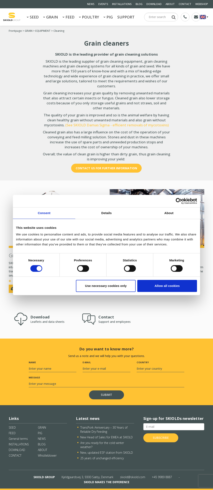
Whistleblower (47, 455)
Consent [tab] (44, 213)
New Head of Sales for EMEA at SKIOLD (106, 437)
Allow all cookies (167, 286)
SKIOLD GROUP (44, 477)
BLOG (139, 4)
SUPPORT (126, 17)
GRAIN (50, 17)
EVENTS (103, 4)
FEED (68, 17)
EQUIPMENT (43, 31)
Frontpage (15, 31)
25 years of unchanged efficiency (102, 458)
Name (32, 362)
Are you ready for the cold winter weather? (102, 445)
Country (143, 362)
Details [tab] (106, 213)
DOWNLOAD (154, 4)
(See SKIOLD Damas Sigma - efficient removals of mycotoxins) (116, 125)
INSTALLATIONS (122, 4)
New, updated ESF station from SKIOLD (106, 453)
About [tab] (168, 213)
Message (34, 377)
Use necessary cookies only (106, 286)
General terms (18, 439)
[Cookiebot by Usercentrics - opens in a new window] (179, 201)
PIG (108, 17)
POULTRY (89, 17)
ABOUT (170, 4)
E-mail (87, 362)
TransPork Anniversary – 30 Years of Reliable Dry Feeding (104, 429)
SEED (33, 17)
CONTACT (185, 4)
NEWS (90, 4)
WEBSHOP (201, 4)
